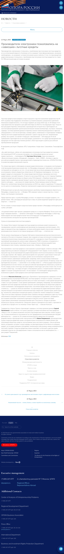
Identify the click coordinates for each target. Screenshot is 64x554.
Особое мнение (32, 371)
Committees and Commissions (9, 455)
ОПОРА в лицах (32, 365)
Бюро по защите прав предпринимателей (32, 374)
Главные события (32, 350)
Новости (7, 23)
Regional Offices (23, 483)
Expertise (37, 453)
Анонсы (32, 353)
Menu (32, 30)
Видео (32, 377)
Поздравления (32, 380)
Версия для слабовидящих (9, 12)
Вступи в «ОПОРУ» (9, 445)
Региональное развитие (32, 356)
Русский (4, 422)
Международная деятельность (32, 362)
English (11, 422)
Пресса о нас (32, 368)
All (32, 347)
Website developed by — (10, 462)
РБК (9, 338)
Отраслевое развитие (18, 23)
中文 (16, 422)
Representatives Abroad (26, 485)
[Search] (11, 427)
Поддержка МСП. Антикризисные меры (32, 383)
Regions (36, 450)
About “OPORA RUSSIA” (7, 450)
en (61, 7)
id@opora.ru (5, 483)
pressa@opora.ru (5, 529)
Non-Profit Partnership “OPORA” (9, 453)
